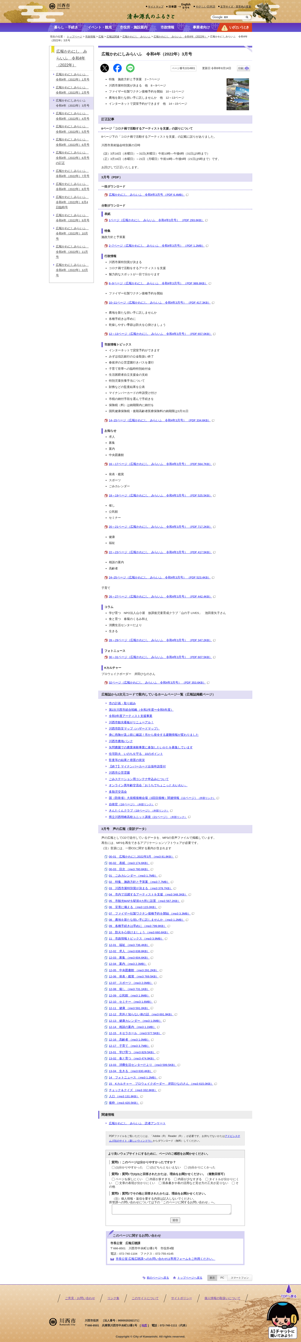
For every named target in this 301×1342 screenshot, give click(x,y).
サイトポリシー (181, 1298)
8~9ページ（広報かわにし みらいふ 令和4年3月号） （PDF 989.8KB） (160, 283)
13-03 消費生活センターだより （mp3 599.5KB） (144, 1064)
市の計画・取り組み (122, 703)
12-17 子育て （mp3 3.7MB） (131, 1045)
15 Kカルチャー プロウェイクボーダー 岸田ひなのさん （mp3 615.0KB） (163, 1083)
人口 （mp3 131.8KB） (126, 1096)
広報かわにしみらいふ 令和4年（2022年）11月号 (72, 252)
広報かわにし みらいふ (136, 36)
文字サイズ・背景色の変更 (235, 6)
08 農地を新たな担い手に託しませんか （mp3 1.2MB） (148, 919)
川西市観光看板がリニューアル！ (131, 722)
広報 (101, 36)
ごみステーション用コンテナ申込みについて (139, 779)
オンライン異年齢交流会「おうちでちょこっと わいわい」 (148, 785)
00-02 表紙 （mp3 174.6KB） (131, 863)
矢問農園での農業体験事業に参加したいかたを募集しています (151, 747)
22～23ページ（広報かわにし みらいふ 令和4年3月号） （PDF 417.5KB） (162, 552)
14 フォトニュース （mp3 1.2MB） (135, 1077)
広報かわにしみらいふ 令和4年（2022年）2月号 (72, 90)
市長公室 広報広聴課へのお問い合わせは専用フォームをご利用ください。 (165, 1258)
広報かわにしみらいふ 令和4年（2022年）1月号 (72, 77)
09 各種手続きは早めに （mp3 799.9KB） (139, 926)
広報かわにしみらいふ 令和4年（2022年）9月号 (72, 218)
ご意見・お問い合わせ (80, 1298)
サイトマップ (155, 6)
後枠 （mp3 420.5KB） (126, 1102)
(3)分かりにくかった (201, 1167)
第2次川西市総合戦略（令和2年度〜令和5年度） (141, 709)
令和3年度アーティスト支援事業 (131, 716)
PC (222, 1277)
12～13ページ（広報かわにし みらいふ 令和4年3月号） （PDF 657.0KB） (162, 333)
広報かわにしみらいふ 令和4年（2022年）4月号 (72, 116)
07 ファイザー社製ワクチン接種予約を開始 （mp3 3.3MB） (151, 913)
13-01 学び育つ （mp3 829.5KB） (134, 1052)
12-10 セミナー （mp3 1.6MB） (133, 1001)
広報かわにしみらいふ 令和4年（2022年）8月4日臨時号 (72, 202)
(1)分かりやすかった (129, 1167)
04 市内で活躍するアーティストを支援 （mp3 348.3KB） (150, 894)
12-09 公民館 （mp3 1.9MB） (131, 995)
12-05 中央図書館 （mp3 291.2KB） (135, 970)
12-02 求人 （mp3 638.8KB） (131, 951)
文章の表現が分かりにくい (137, 1183)
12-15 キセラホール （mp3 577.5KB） (137, 1033)
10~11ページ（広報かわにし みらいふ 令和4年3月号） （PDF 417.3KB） (161, 302)
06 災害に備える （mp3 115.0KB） (135, 907)
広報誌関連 (113, 36)
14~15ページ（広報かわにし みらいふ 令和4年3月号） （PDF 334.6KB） (161, 420)
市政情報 (90, 36)
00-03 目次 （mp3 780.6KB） (131, 869)
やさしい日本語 (205, 6)
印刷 (240, 68)
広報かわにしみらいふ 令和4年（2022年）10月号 (72, 233)
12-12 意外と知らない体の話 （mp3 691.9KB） (143, 1014)
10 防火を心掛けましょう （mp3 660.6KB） (141, 932)
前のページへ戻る (158, 1277)
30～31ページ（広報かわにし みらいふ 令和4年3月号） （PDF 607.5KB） (162, 657)
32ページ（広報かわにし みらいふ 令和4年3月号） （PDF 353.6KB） (159, 682)
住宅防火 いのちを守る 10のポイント (136, 753)
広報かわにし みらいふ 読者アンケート (137, 1123)
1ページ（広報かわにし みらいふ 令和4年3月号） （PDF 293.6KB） (158, 220)
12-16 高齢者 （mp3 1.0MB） (131, 1039)
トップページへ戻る (189, 1277)
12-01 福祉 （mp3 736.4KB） (131, 945)
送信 (175, 1220)
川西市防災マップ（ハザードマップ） (134, 728)
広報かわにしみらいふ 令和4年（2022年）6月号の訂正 (72, 158)
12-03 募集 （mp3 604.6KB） (131, 957)
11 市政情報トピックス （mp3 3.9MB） (138, 938)
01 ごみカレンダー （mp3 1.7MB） (135, 875)
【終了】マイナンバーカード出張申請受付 (137, 766)
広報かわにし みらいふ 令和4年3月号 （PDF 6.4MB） (148, 194)
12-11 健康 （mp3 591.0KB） (131, 1008)
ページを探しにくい (129, 1179)
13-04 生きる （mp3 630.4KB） (132, 1071)
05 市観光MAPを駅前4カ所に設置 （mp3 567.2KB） (146, 901)
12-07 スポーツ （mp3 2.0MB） (133, 983)
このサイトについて (145, 1298)
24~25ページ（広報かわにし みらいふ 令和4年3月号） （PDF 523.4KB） (161, 577)
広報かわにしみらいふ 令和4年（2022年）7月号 (72, 173)
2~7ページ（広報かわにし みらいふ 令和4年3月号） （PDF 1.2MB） (158, 245)
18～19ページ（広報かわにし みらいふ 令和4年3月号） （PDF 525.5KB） (162, 495)
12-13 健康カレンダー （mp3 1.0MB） (137, 1020)
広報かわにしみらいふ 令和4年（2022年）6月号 (72, 142)
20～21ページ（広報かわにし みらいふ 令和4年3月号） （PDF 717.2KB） (162, 526)
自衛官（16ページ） (133, 804)
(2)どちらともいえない (165, 1167)
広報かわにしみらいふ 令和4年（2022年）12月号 (72, 270)
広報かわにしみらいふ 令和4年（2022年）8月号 (72, 186)
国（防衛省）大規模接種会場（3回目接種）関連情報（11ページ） (164, 798)
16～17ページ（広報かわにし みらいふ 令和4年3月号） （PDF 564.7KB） (162, 464)
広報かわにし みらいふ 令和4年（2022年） (181, 36)
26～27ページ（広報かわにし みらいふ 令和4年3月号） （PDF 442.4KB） (162, 596)
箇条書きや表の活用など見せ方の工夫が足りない (195, 1183)
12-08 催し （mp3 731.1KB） (131, 989)
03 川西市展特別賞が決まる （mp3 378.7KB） (142, 888)
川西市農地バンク (121, 741)
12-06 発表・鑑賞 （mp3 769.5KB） (135, 976)
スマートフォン (240, 1277)
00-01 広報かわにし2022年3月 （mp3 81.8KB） (143, 856)
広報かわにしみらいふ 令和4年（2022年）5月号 (72, 129)
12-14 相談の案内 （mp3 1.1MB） (134, 1027)
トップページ (74, 36)
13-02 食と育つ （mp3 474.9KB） (134, 1058)
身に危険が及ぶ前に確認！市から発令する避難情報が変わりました (154, 734)
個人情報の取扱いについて (222, 1298)
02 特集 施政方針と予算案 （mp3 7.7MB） (141, 881)
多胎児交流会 (118, 791)
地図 (144, 1325)
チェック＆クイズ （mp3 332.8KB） (135, 1090)
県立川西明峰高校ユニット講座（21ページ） (150, 817)
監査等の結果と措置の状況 (127, 760)
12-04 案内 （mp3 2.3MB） (130, 963)
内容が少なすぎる (190, 1179)
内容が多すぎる (160, 1179)
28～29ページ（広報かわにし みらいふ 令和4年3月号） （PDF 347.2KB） (162, 640)
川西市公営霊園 (119, 772)
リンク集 (113, 1298)
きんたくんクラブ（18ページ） (141, 810)
